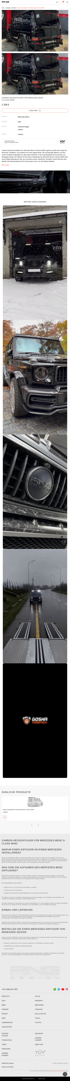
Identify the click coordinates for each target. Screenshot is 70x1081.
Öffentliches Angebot (7, 1063)
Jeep (4, 1018)
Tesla (37, 1018)
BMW (3, 1005)
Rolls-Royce (40, 1014)
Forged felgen (5, 1035)
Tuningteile (7, 1040)
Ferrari (5, 1009)
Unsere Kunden (5, 1054)
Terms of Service (62, 1070)
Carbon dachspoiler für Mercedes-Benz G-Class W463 (18, 809)
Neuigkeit (39, 1033)
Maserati (39, 1000)
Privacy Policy (54, 1070)
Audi (3, 1000)
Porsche (39, 1009)
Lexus (37, 996)
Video (4, 1044)
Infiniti (5, 1014)
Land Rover (7, 1027)
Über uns (39, 1044)
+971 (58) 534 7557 (10, 989)
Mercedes (39, 1005)
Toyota (38, 1022)
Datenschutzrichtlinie (7, 1067)
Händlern (6, 1049)
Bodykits (6, 996)
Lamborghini (7, 1022)
